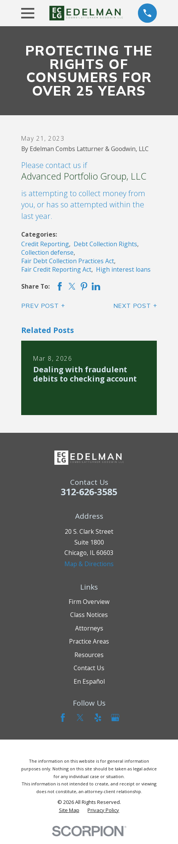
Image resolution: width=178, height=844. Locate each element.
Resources (89, 655)
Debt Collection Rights (105, 244)
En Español (89, 681)
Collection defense (47, 252)
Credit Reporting (45, 244)
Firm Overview (89, 601)
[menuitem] (69, 810)
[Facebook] (63, 717)
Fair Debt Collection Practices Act (67, 261)
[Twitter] (80, 717)
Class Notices (89, 614)
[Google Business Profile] (115, 717)
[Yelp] (98, 717)
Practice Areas (89, 641)
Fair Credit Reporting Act (56, 269)
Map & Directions (89, 564)
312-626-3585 (89, 492)
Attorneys (89, 628)
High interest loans (123, 269)
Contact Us (89, 668)
